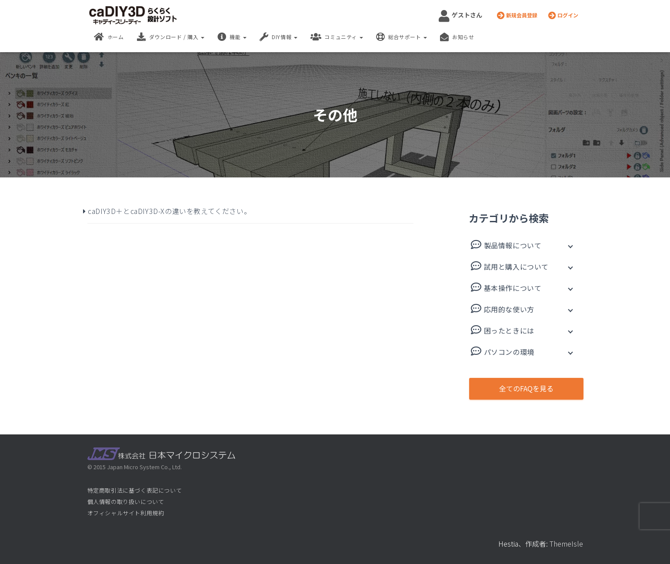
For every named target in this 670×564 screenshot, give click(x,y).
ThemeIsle (566, 543)
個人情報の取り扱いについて (125, 501)
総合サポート (401, 37)
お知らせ (457, 37)
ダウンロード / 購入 (170, 37)
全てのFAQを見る (526, 388)
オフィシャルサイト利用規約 (125, 513)
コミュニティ (336, 37)
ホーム (109, 37)
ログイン (563, 15)
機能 (232, 37)
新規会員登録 (517, 15)
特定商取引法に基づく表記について (134, 490)
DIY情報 (278, 37)
